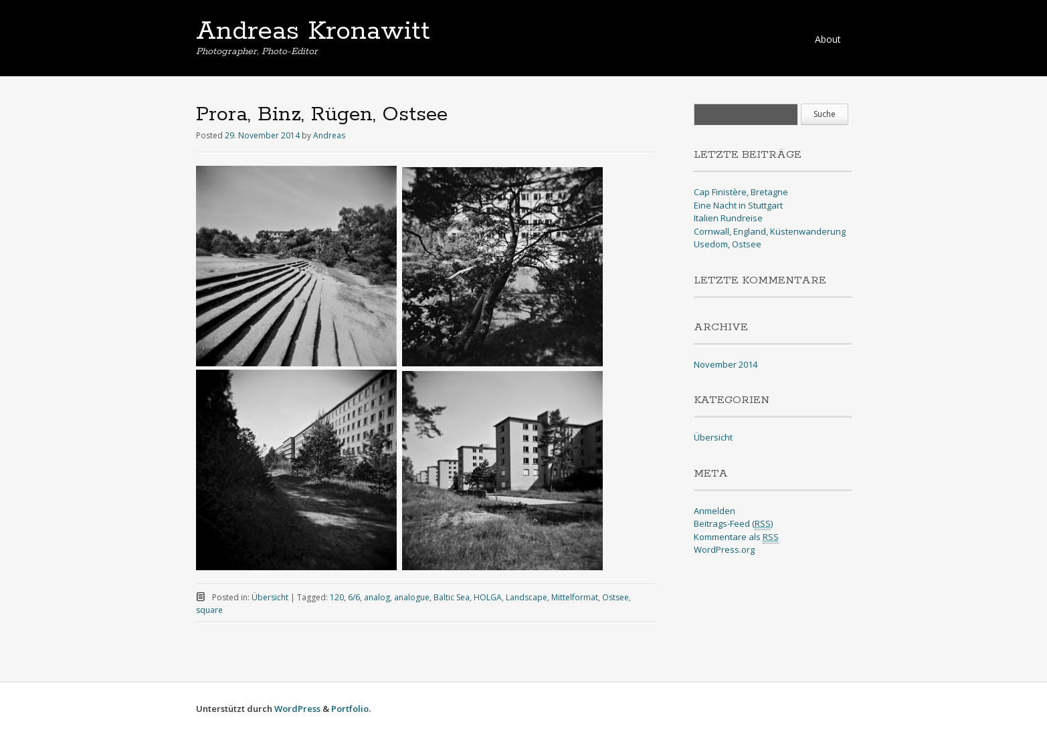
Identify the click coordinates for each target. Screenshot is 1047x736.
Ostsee (615, 597)
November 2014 (725, 364)
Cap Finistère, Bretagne (741, 192)
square (209, 610)
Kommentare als (736, 537)
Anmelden (714, 511)
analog (377, 597)
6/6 (354, 597)
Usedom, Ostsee (727, 244)
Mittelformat (574, 597)
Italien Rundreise (728, 218)
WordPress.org (724, 549)
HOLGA (488, 597)
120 (337, 597)
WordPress (297, 709)
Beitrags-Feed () (733, 523)
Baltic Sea (452, 597)
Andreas (329, 135)
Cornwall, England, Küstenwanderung (770, 231)
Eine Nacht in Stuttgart (738, 205)
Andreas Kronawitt (313, 31)
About (828, 39)
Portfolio (350, 709)
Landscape (526, 597)
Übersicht (270, 597)
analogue (412, 597)
